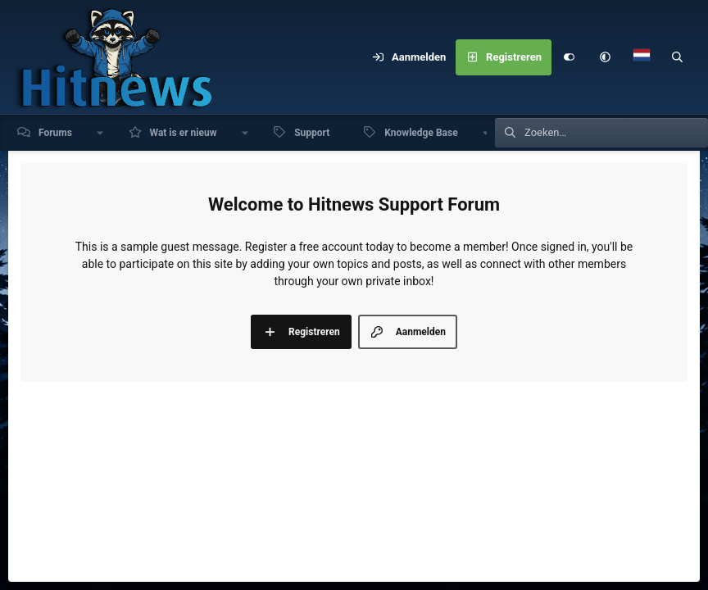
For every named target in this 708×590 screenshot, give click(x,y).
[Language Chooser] (642, 57)
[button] (606, 57)
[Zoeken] (678, 57)
